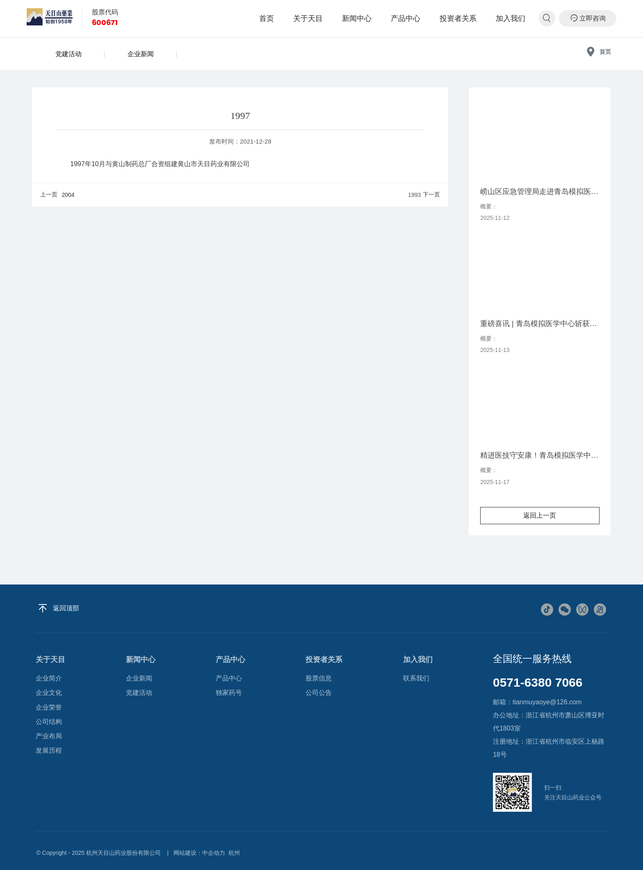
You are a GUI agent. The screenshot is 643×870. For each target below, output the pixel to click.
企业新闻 (141, 53)
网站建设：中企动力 (199, 852)
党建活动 (68, 53)
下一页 (431, 194)
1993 (414, 195)
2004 (68, 195)
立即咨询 (588, 18)
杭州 (234, 852)
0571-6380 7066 (538, 682)
